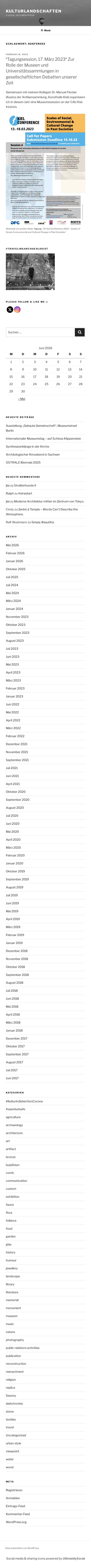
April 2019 (13, 919)
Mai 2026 (12, 545)
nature (10, 1332)
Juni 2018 (12, 998)
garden (11, 1236)
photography (15, 1340)
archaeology (14, 1125)
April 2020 (13, 839)
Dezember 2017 (16, 1038)
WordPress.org (16, 1522)
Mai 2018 (12, 1006)
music (10, 1324)
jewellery (12, 1268)
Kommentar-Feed (18, 1514)
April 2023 (13, 672)
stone (10, 1411)
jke (8, 485)
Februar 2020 (15, 855)
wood (10, 1467)
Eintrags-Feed (15, 1506)
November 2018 (17, 959)
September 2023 (17, 632)
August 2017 (14, 1062)
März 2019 (13, 927)
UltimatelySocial (74, 1558)
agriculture (13, 1117)
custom (11, 1188)
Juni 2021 (12, 776)
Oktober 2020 (15, 791)
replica (10, 1387)
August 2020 (15, 807)
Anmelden (13, 1498)
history (10, 1252)
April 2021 (13, 784)
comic (10, 1172)
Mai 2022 (12, 712)
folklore (11, 1220)
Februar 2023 (15, 688)
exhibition (12, 1196)
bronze (10, 1157)
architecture (14, 1133)
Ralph (10, 493)
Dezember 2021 (16, 744)
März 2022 (13, 728)
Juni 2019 (12, 903)
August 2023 (15, 640)
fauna (10, 1204)
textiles (11, 1419)
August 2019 (14, 887)
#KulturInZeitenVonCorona (24, 1101)
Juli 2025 (12, 577)
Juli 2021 (12, 768)
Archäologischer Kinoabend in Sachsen (33, 454)
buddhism (12, 1165)
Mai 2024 (12, 593)
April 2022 (13, 720)
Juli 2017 (12, 1070)
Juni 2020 (12, 823)
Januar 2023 (14, 696)
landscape (13, 1276)
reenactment (15, 1371)
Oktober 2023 (15, 624)
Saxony (11, 1395)
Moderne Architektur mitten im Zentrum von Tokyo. (49, 501)
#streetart (25, 493)
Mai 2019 (12, 911)
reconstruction (16, 1363)
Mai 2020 (12, 831)
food (9, 1228)
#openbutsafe (15, 1109)
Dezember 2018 (17, 951)
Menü (45, 30)
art (8, 1141)
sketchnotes (14, 1403)
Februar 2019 (15, 935)
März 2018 (13, 1022)
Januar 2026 (14, 561)
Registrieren (14, 1490)
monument (13, 1308)
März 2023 (13, 680)
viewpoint (12, 1451)
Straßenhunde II (25, 485)
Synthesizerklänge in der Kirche (27, 446)
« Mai (21, 399)
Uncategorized (16, 1435)
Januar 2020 (14, 863)
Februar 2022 (15, 736)
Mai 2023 (12, 664)
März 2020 (13, 847)
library (10, 1284)
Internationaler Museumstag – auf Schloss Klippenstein (43, 438)
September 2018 (17, 975)
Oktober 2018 (15, 967)
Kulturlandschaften (33, 11)
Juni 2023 (12, 656)
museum (11, 1316)
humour (11, 1260)
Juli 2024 (12, 585)
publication (13, 1356)
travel (10, 1427)
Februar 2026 (15, 553)
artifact (11, 1149)
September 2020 (17, 799)
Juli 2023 (12, 648)
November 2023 (17, 616)
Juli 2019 (12, 895)
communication (16, 1180)
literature (12, 1292)
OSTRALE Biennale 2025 (23, 462)
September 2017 (17, 1054)
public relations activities (22, 1348)
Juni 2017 (12, 1078)
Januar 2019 (14, 943)
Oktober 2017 (15, 1046)
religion (11, 1379)
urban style (13, 1443)
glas (8, 1244)
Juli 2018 (12, 990)
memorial (12, 1300)
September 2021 (17, 760)
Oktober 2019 (15, 871)
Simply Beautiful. (42, 522)
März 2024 (13, 601)
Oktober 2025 (15, 569)
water (10, 1459)
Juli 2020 (12, 815)
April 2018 (13, 1014)
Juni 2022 (12, 704)
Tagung (37, 228)
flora (9, 1212)
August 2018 (14, 982)
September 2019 (17, 879)
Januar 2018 (14, 1030)
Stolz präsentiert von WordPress (22, 1548)
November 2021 (17, 752)
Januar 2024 (14, 609)
